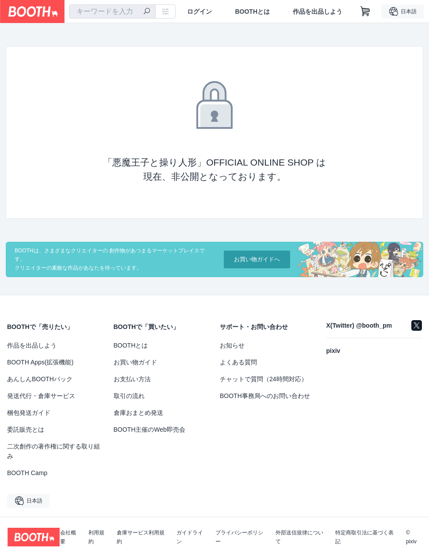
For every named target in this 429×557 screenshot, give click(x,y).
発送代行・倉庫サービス (41, 395)
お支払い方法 (132, 379)
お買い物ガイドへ (257, 259)
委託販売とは (25, 429)
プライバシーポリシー (239, 537)
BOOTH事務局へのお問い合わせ (265, 395)
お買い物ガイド (135, 362)
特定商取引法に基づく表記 (364, 537)
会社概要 (68, 537)
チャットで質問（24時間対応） (263, 379)
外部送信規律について (299, 537)
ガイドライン (189, 537)
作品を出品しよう (317, 11)
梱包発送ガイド (28, 412)
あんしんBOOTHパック (40, 379)
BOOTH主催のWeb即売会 (149, 429)
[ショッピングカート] (365, 11)
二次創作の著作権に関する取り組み (53, 451)
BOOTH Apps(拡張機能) (40, 362)
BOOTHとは (252, 11)
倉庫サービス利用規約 (141, 537)
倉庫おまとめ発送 (138, 412)
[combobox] (112, 11)
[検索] (147, 12)
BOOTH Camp (27, 472)
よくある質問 (238, 362)
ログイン (199, 11)
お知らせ (232, 345)
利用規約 (96, 537)
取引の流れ (129, 395)
